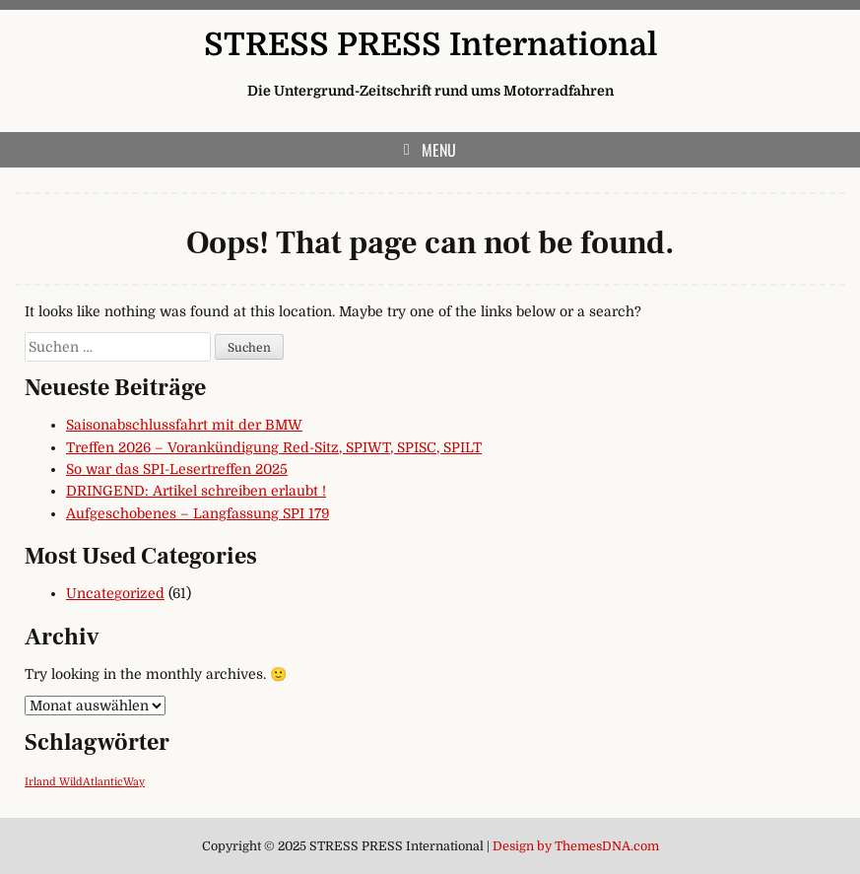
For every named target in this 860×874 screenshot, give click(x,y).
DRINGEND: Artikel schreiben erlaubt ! (196, 491)
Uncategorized (115, 593)
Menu (439, 150)
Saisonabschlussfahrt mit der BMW (184, 425)
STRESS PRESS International (430, 45)
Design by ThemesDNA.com (576, 846)
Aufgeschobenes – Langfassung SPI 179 (197, 513)
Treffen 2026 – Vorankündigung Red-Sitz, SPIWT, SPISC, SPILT (274, 447)
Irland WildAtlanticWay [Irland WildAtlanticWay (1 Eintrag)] (85, 781)
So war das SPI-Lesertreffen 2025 (177, 469)
